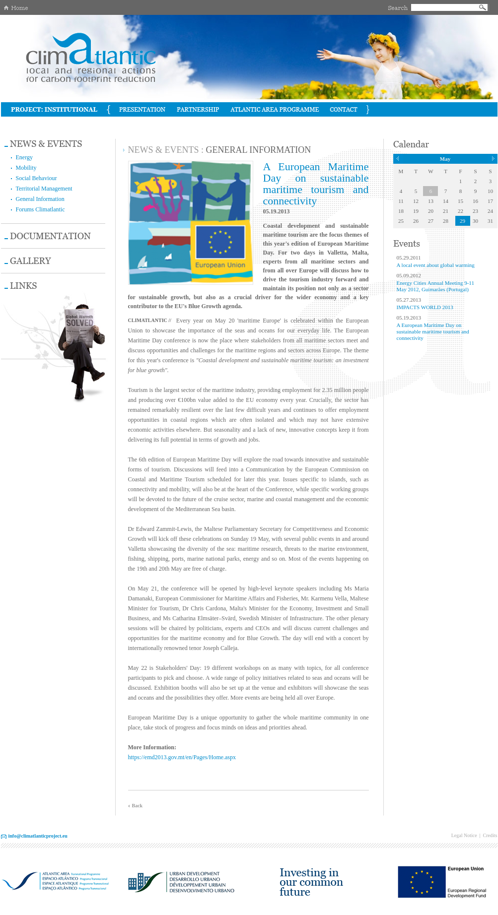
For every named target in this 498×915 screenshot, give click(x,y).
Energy (24, 157)
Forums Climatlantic (40, 209)
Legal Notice (464, 835)
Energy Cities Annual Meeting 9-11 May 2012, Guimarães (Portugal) (435, 286)
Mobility (26, 167)
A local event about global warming (436, 265)
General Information (40, 199)
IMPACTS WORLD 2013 (425, 307)
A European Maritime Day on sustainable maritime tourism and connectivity (433, 331)
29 (462, 221)
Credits (490, 835)
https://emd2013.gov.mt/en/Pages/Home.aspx (182, 757)
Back (137, 805)
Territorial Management (44, 188)
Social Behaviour (36, 178)
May (445, 159)
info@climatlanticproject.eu (38, 836)
